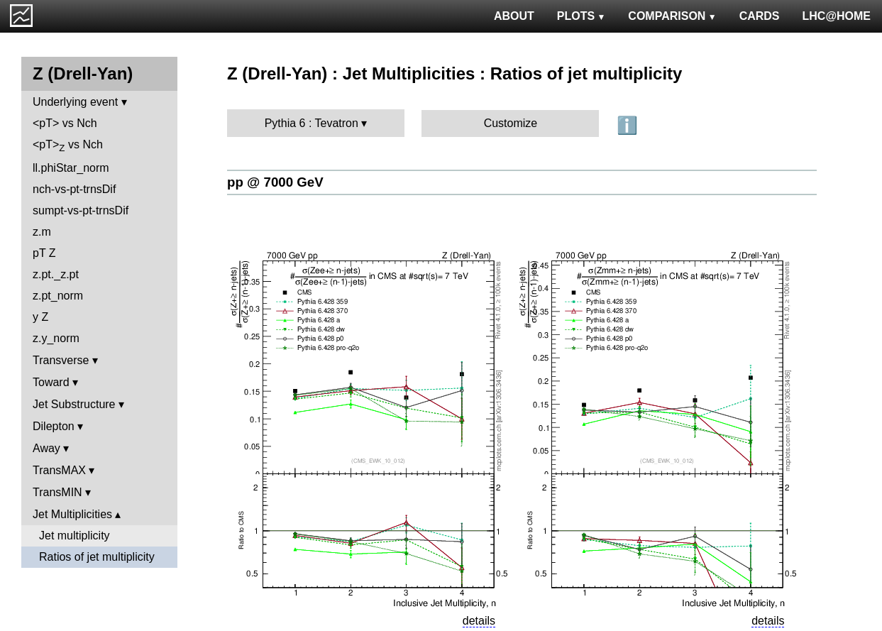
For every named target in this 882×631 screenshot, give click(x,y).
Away (46, 448)
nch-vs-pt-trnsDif (74, 189)
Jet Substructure (74, 404)
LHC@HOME (837, 16)
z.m (42, 232)
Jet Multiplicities (72, 514)
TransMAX (59, 470)
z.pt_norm (58, 296)
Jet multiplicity (74, 536)
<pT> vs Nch (65, 123)
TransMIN (57, 492)
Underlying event (75, 102)
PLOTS (581, 16)
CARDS (759, 16)
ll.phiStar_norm (71, 168)
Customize (511, 123)
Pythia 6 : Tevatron (311, 123)
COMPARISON (672, 16)
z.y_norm (56, 338)
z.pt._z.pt (56, 274)
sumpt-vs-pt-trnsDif (80, 210)
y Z (40, 317)
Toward (51, 382)
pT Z (44, 253)
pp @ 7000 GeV (275, 182)
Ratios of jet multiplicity (97, 557)
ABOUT (514, 16)
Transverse (61, 360)
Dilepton (54, 426)
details (479, 621)
